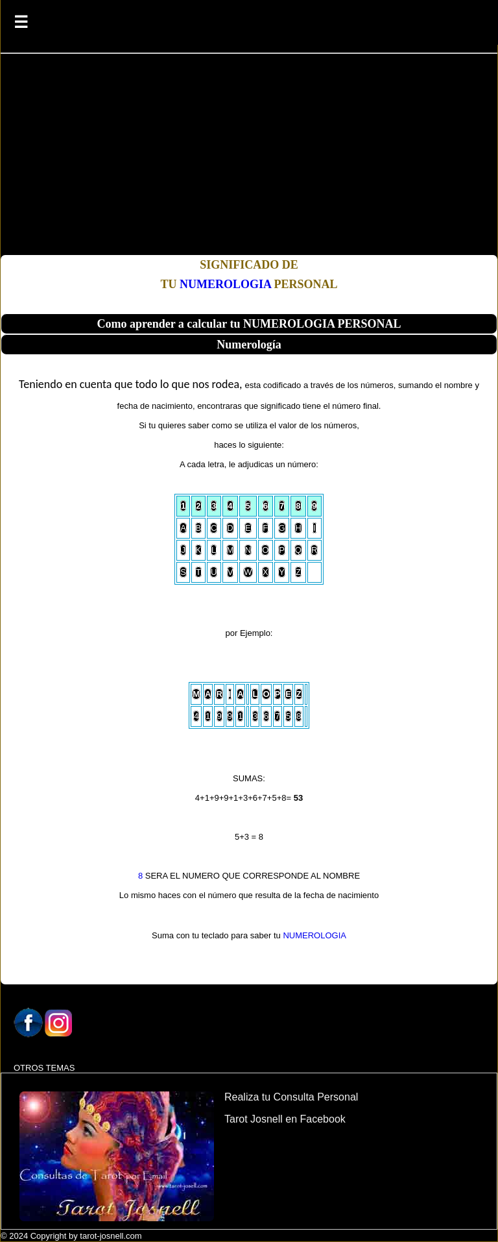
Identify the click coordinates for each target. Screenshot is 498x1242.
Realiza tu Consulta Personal (291, 1096)
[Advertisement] (249, 158)
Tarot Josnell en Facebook (285, 1119)
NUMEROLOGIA (225, 284)
